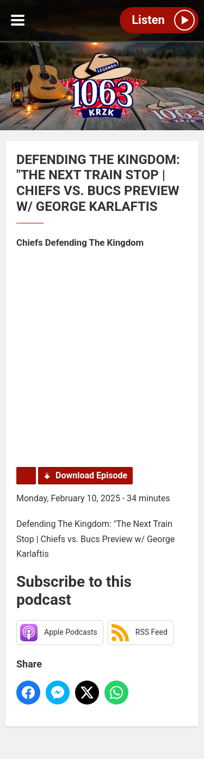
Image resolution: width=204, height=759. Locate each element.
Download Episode (91, 475)
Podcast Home (26, 475)
